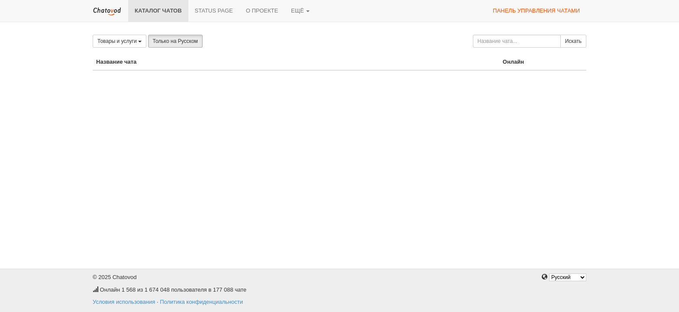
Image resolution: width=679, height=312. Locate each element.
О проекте (262, 10)
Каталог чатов (158, 10)
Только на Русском (175, 41)
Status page (214, 10)
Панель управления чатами (536, 10)
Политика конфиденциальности (201, 302)
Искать (573, 41)
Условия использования (124, 302)
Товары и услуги (119, 41)
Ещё (300, 10)
